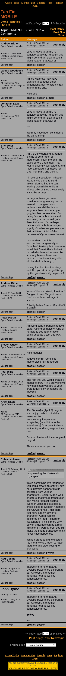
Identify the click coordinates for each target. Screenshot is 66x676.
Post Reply (57, 28)
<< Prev (30, 23)
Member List (28, 2)
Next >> (60, 23)
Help (49, 2)
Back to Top (7, 65)
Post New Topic (59, 34)
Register (58, 2)
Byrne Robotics (10, 21)
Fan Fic (5, 24)
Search (41, 2)
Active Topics (12, 2)
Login (34, 6)
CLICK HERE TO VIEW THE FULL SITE (33, 668)
